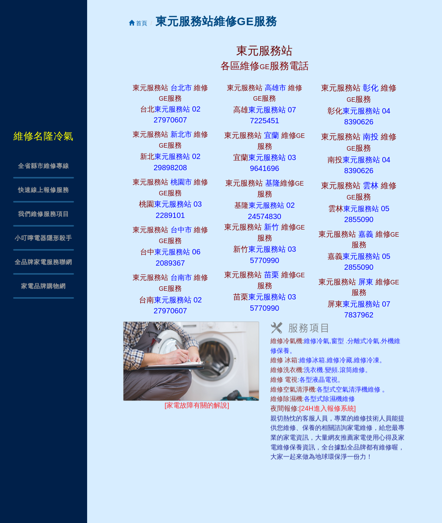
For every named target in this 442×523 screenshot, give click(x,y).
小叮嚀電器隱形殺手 (43, 238)
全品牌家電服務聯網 (43, 262)
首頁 (138, 23)
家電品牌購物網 (43, 286)
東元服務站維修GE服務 (216, 21)
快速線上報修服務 (43, 190)
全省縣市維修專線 (43, 166)
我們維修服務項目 (43, 214)
